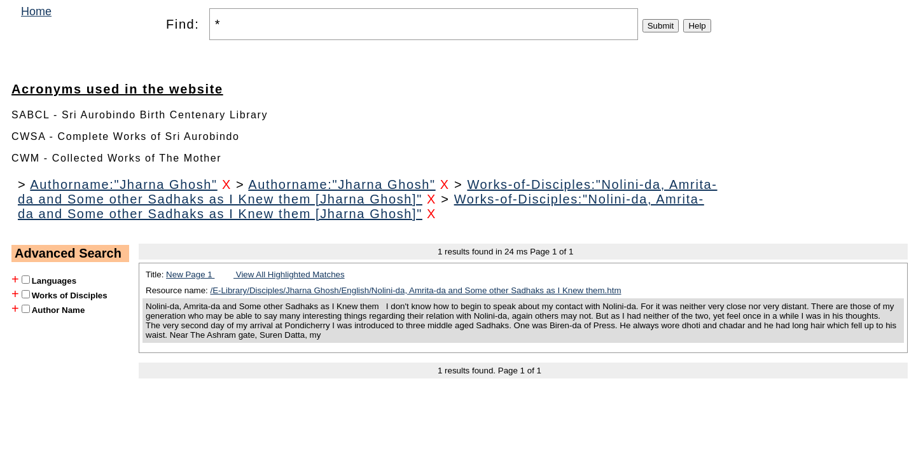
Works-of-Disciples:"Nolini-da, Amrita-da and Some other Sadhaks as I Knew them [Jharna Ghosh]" (368, 191)
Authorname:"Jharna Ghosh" (123, 184)
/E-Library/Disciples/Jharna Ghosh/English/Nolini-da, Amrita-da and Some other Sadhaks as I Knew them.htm (416, 290)
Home (36, 11)
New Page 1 (190, 274)
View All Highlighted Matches (289, 274)
